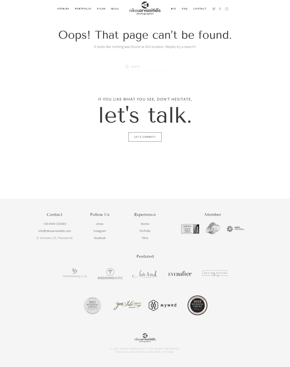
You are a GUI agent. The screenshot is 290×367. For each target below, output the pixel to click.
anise (133, 350)
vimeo (99, 223)
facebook (100, 237)
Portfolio (83, 8)
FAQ (185, 8)
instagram (100, 230)
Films (101, 8)
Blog (115, 8)
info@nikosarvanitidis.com (54, 230)
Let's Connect (145, 136)
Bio (173, 8)
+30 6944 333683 (54, 223)
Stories (63, 8)
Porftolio (145, 230)
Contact (199, 8)
